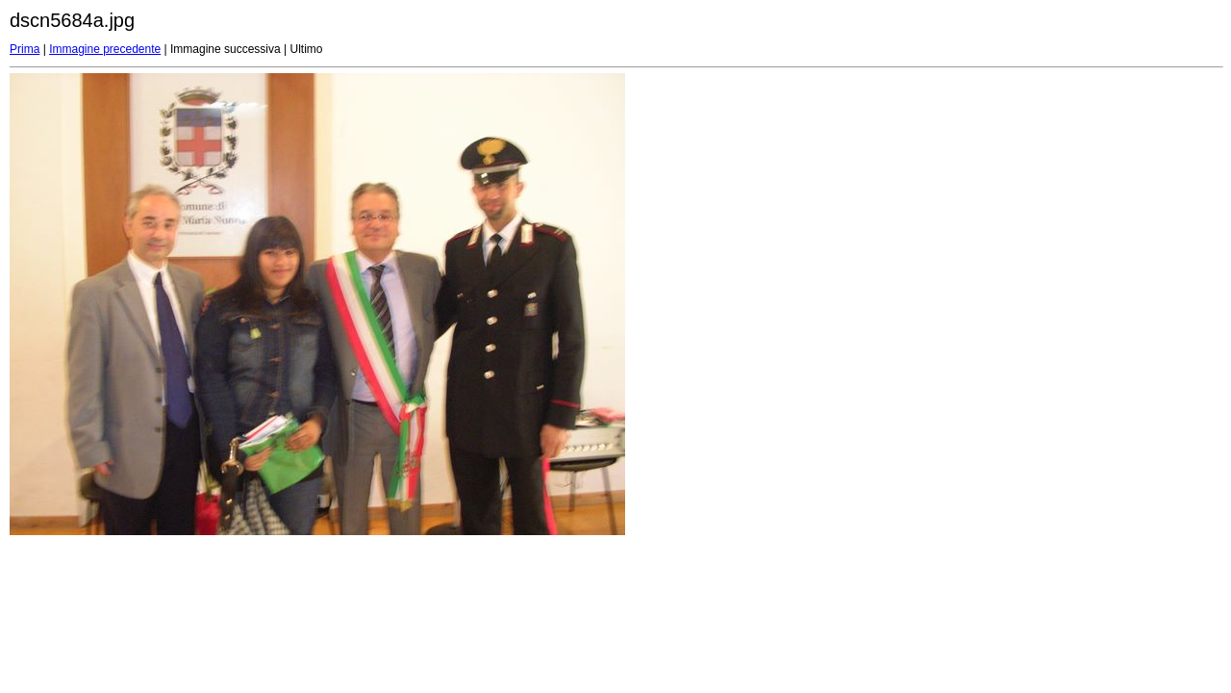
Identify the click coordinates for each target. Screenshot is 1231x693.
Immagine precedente (105, 49)
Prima (24, 49)
